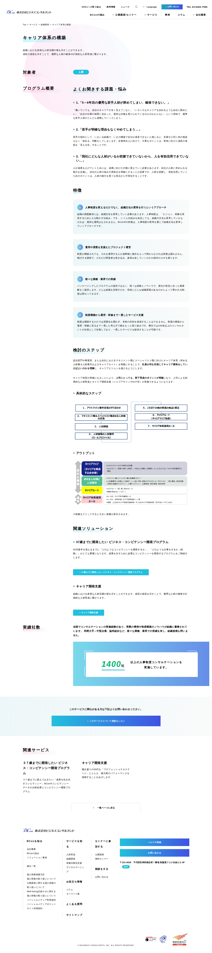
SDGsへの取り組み (91, 7)
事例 (167, 14)
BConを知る (35, 841)
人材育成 (70, 854)
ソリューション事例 (37, 857)
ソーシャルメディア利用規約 (41, 900)
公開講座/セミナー (125, 14)
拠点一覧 (31, 866)
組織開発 (70, 859)
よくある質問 (74, 904)
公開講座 (99, 854)
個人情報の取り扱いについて (41, 879)
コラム (181, 14)
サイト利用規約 (35, 908)
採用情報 (111, 7)
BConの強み (97, 14)
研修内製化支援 (74, 863)
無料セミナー (102, 859)
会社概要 (201, 14)
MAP (126, 867)
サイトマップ (74, 915)
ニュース (125, 7)
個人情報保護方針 (36, 874)
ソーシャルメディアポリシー (41, 904)
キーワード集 (73, 894)
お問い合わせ (102, 877)
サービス (152, 14)
